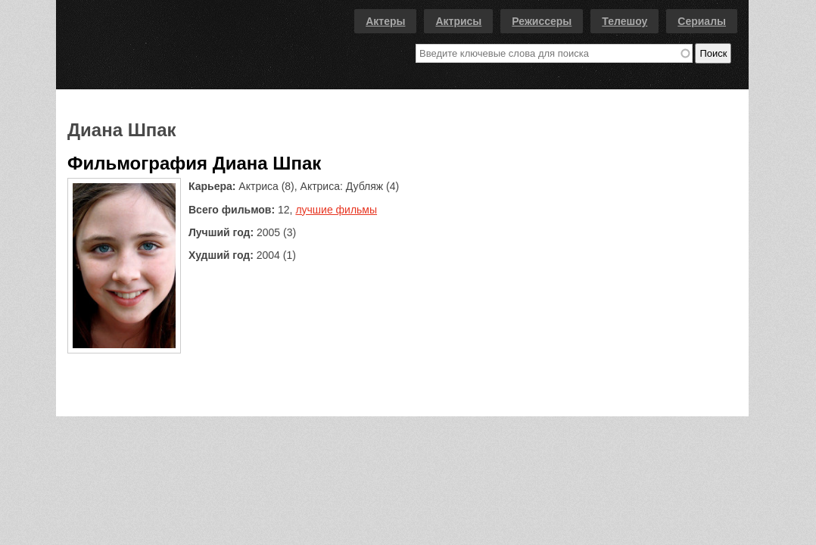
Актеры (385, 21)
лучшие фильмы (336, 210)
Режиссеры (542, 21)
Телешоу (624, 21)
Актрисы (458, 21)
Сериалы (701, 21)
